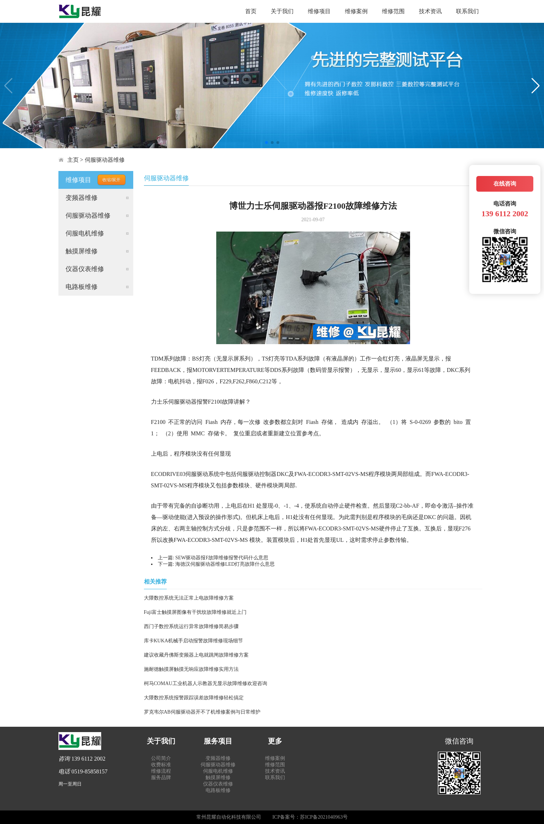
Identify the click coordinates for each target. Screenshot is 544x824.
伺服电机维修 (85, 233)
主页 (73, 160)
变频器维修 (82, 197)
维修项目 (319, 11)
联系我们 (467, 11)
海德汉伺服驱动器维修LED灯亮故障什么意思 (225, 564)
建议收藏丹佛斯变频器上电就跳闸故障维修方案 (196, 655)
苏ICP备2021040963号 (324, 817)
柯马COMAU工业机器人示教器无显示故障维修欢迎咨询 (205, 683)
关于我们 (282, 11)
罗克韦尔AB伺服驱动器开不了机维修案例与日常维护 (202, 712)
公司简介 (161, 758)
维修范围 (393, 11)
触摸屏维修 (82, 251)
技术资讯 (430, 11)
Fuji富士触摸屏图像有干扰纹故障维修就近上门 (195, 612)
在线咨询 (504, 184)
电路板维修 (82, 286)
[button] (266, 142)
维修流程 (161, 771)
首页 (251, 11)
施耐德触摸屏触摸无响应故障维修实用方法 (191, 669)
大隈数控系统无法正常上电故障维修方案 (189, 598)
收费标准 (161, 764)
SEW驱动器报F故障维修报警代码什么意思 (221, 557)
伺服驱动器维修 (105, 160)
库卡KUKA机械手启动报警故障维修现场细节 (193, 640)
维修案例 (356, 11)
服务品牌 (161, 777)
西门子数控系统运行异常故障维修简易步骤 (191, 626)
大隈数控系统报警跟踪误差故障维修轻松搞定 (194, 697)
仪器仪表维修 (85, 269)
